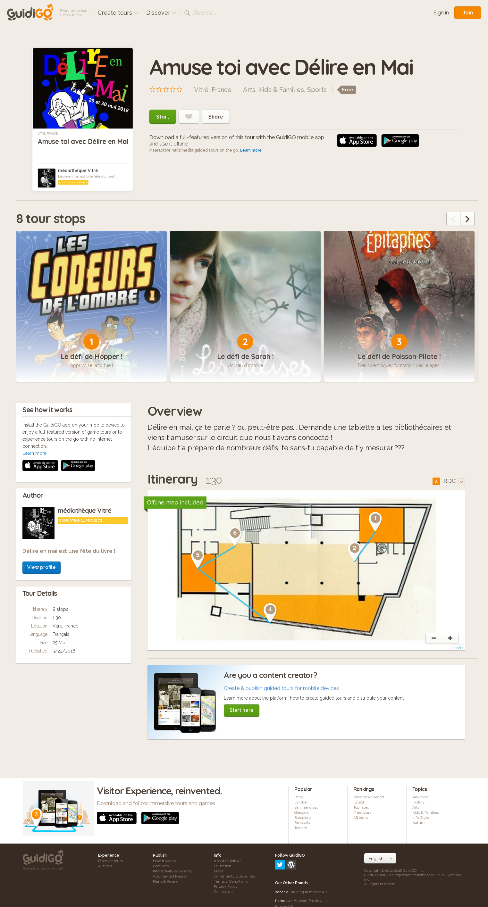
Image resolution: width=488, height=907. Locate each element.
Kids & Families (281, 90)
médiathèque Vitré (78, 170)
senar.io (281, 867)
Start (162, 116)
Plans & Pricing (166, 884)
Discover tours (110, 863)
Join (467, 12)
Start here (242, 713)
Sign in (441, 13)
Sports (317, 90)
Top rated (361, 810)
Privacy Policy (226, 889)
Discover (161, 12)
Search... (204, 13)
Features (161, 869)
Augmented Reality (170, 879)
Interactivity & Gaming (172, 874)
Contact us (223, 894)
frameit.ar (283, 876)
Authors (105, 869)
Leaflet (458, 651)
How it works (164, 863)
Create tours (118, 12)
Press (218, 874)
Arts (249, 90)
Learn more (251, 150)
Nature (418, 825)
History (418, 805)
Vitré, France (48, 133)
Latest (358, 805)
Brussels (302, 825)
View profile (41, 484)
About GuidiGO (227, 863)
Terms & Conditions (231, 884)
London (300, 805)
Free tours (362, 815)
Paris (298, 800)
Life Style (420, 820)
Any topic (420, 800)
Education (222, 869)
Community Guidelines (234, 879)
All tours (360, 820)
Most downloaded (368, 800)
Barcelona (302, 820)
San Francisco (306, 810)
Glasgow (301, 815)
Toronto (300, 830)
